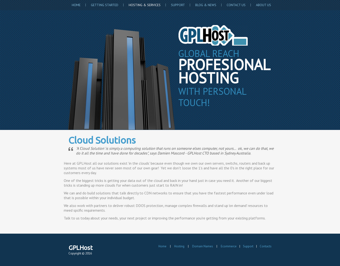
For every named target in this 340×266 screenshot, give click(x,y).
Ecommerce (229, 246)
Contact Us (236, 5)
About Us (263, 5)
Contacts (266, 246)
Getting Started (104, 5)
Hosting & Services (145, 5)
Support (178, 5)
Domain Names (202, 246)
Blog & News (205, 5)
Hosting (179, 246)
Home (76, 5)
